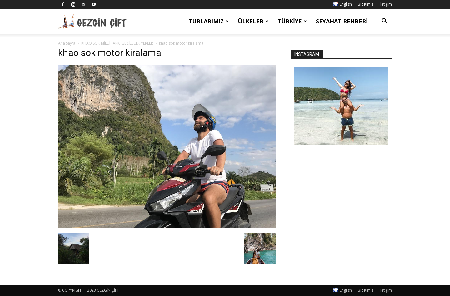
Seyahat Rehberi (342, 21)
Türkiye (292, 21)
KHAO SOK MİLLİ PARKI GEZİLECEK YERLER (117, 43)
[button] (384, 22)
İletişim (385, 4)
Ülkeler (253, 21)
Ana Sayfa (66, 43)
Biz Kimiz (365, 4)
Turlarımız (208, 21)
